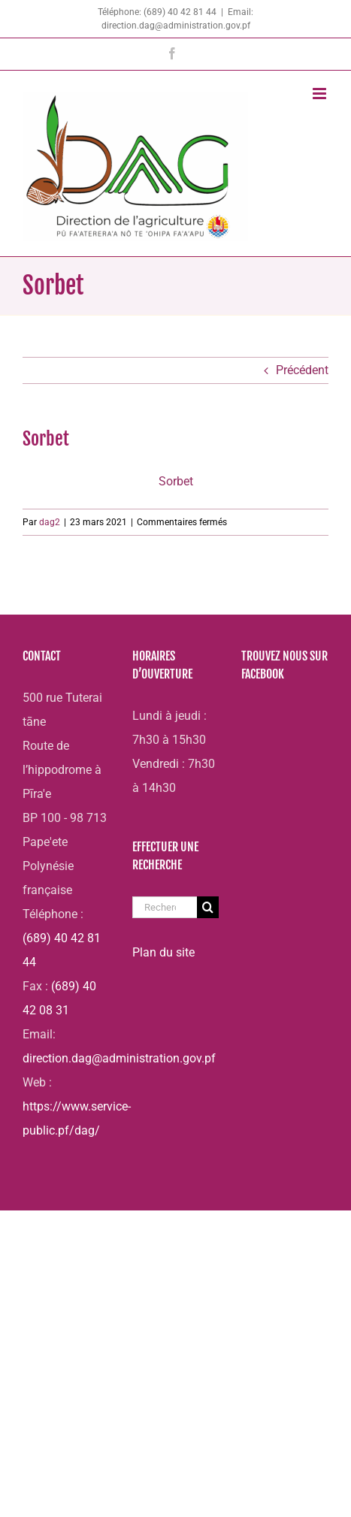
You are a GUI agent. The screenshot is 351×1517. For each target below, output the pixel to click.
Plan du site (163, 952)
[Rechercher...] (165, 907)
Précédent (302, 370)
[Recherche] (208, 907)
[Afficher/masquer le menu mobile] (320, 93)
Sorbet (176, 481)
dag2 (49, 522)
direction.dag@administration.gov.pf (119, 1058)
